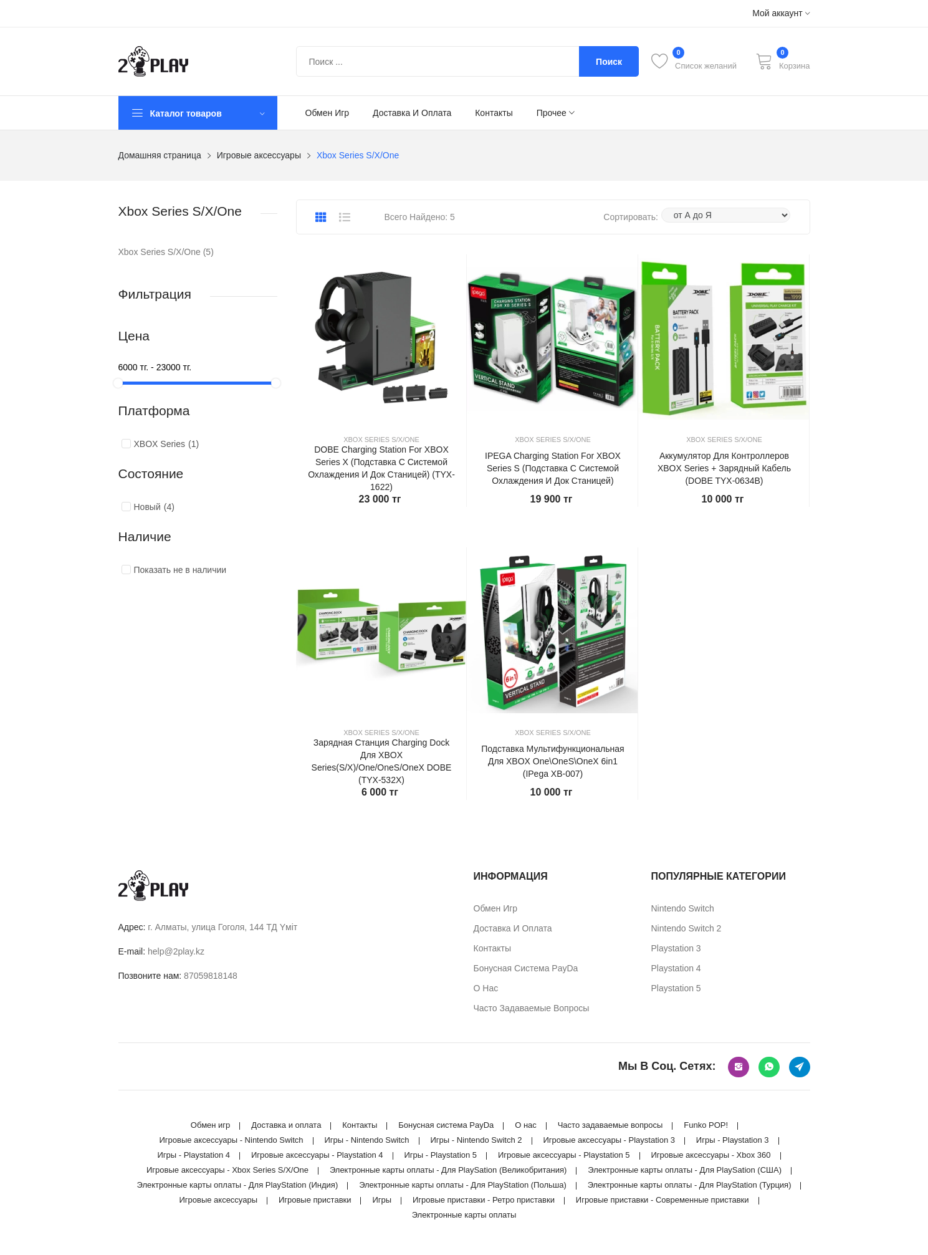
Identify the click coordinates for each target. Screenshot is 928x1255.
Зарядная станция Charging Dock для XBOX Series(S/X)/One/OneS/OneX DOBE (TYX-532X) (382, 761)
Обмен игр (327, 113)
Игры (381, 1200)
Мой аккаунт (781, 13)
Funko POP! (706, 1125)
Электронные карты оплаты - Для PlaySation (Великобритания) (448, 1170)
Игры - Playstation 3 (732, 1140)
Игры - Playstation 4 (193, 1155)
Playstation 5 (676, 988)
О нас (486, 988)
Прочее (556, 113)
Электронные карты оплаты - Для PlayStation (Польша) (463, 1185)
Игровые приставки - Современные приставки (662, 1200)
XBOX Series (166, 444)
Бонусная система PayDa (526, 968)
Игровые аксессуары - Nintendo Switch (231, 1140)
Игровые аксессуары (259, 155)
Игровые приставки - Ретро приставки (484, 1200)
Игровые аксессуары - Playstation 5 (564, 1155)
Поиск (609, 62)
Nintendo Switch (682, 908)
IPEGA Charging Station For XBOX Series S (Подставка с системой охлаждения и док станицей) (553, 468)
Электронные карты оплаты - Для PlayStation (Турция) (690, 1185)
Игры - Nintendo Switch (366, 1140)
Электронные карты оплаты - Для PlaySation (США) (685, 1170)
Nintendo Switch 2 (686, 928)
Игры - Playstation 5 (440, 1155)
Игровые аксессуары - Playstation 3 (609, 1140)
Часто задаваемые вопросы (532, 1008)
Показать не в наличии (180, 570)
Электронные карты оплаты (464, 1215)
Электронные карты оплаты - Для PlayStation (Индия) (237, 1185)
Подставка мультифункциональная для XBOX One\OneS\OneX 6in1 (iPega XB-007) (552, 761)
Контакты (493, 113)
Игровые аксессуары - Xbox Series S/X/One (227, 1170)
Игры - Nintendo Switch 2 (476, 1140)
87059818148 (210, 976)
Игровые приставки (315, 1200)
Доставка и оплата (412, 113)
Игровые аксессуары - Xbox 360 (710, 1155)
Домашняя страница (159, 155)
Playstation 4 (676, 968)
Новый (154, 507)
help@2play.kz (176, 951)
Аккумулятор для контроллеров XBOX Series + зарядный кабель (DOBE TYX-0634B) (724, 468)
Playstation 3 (676, 948)
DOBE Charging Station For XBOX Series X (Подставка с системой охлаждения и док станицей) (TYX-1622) (381, 468)
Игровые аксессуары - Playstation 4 (317, 1155)
